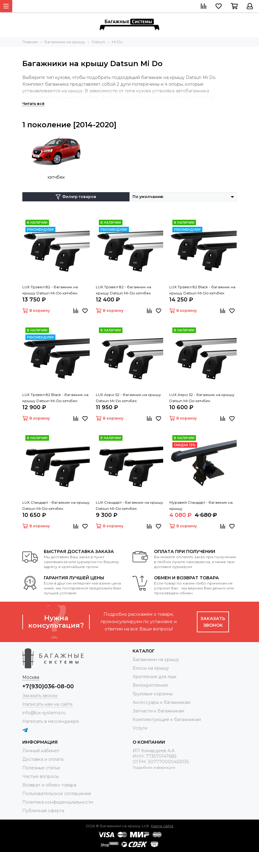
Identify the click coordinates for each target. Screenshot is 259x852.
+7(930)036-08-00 (48, 686)
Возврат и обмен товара (49, 785)
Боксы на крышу (151, 668)
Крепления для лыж (154, 676)
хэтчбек (56, 177)
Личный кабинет (40, 750)
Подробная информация (154, 767)
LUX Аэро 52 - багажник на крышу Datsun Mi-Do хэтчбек (128, 397)
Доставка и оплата (42, 759)
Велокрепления (150, 685)
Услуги (140, 728)
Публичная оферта (43, 810)
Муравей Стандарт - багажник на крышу (201, 505)
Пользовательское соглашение (56, 793)
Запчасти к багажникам (158, 711)
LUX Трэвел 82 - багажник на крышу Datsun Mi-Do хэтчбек (50, 290)
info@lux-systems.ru (44, 713)
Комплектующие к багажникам (167, 719)
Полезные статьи (41, 768)
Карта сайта (162, 826)
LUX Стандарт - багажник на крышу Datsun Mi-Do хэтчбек (56, 505)
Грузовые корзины (153, 694)
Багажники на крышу (156, 659)
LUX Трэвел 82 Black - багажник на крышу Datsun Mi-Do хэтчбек (202, 290)
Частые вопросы (40, 776)
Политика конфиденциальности (57, 802)
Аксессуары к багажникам (161, 702)
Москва (30, 677)
